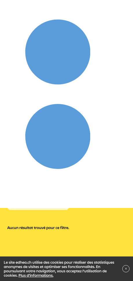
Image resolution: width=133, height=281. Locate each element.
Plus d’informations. (36, 275)
